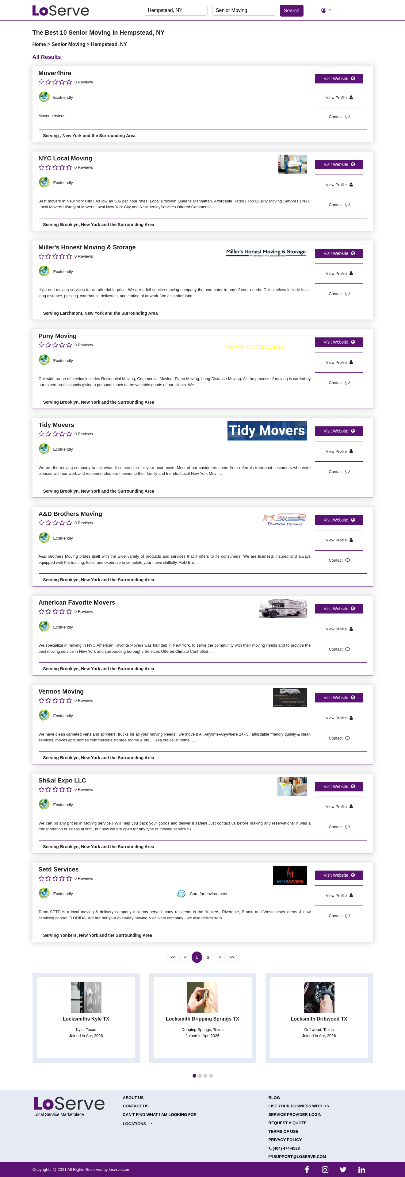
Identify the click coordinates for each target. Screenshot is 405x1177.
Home (40, 44)
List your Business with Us (299, 1106)
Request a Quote (288, 1123)
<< (173, 957)
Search (292, 10)
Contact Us (136, 1106)
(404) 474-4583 (284, 1148)
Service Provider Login (295, 1114)
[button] (194, 1076)
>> (231, 957)
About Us (133, 1097)
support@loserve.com (297, 1156)
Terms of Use (284, 1131)
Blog (274, 1097)
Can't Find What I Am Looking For (160, 1114)
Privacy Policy (285, 1139)
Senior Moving (69, 44)
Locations (134, 1123)
